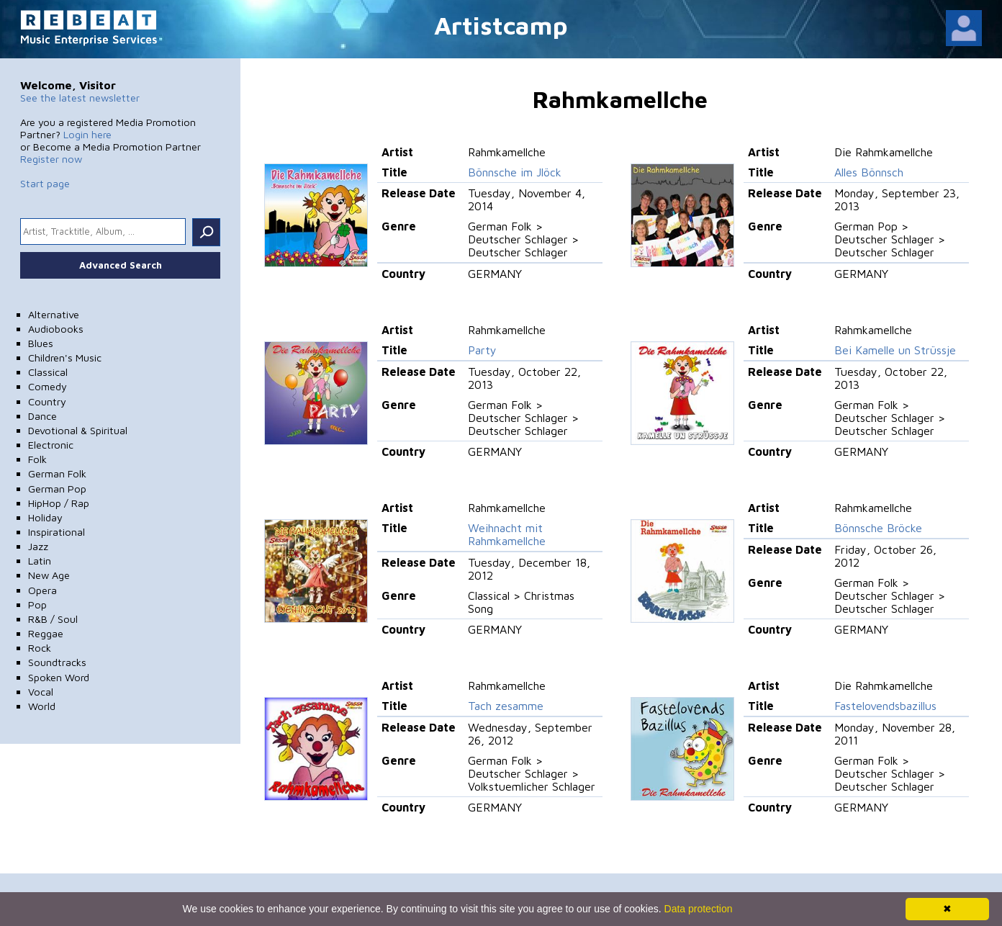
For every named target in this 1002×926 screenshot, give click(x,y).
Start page (45, 183)
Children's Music (64, 357)
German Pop (57, 488)
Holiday (45, 517)
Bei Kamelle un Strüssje (895, 349)
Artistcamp (501, 25)
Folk (37, 459)
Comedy (47, 386)
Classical (48, 372)
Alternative (53, 314)
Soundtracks (57, 662)
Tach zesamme (505, 705)
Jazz (38, 546)
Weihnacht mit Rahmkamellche (507, 534)
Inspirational (56, 532)
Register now (51, 159)
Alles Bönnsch (868, 172)
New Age (49, 575)
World (41, 706)
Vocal (40, 691)
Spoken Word (58, 677)
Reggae (45, 633)
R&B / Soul (53, 619)
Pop (37, 604)
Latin (39, 560)
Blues (40, 343)
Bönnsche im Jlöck (514, 172)
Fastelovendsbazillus (885, 705)
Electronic (50, 445)
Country (47, 401)
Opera (42, 590)
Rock (39, 648)
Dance (42, 416)
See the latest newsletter (80, 97)
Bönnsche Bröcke (878, 527)
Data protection (698, 908)
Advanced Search (120, 265)
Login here (87, 134)
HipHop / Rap (58, 503)
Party (482, 349)
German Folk (57, 473)
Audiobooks (56, 329)
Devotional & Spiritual (77, 430)
